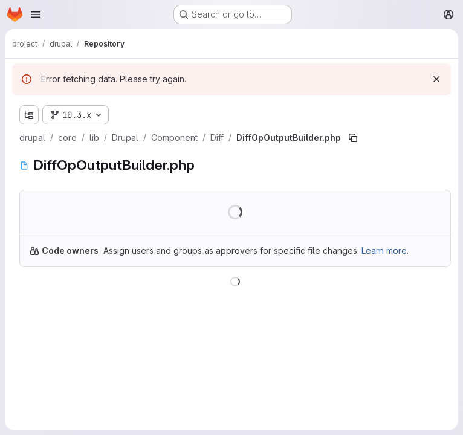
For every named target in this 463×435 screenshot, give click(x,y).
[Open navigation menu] (35, 14)
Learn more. (385, 250)
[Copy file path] (353, 137)
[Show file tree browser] (29, 114)
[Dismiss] (436, 79)
